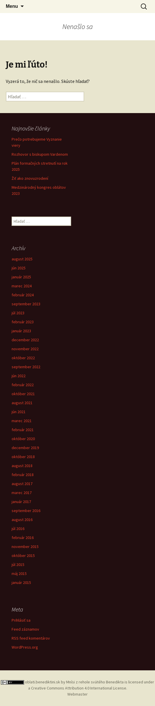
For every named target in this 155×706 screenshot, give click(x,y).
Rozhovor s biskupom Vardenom (40, 154)
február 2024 (23, 294)
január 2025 (21, 277)
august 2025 (22, 259)
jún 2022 (19, 375)
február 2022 (23, 384)
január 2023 (21, 330)
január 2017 (21, 501)
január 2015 (21, 582)
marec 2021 (22, 420)
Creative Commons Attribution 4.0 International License (78, 688)
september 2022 (26, 366)
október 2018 (23, 456)
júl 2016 (18, 528)
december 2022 (25, 339)
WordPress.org (25, 647)
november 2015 (25, 546)
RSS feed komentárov (31, 638)
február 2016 (23, 537)
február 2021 (23, 429)
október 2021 (23, 393)
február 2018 (23, 474)
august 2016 (22, 519)
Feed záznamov (25, 629)
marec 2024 (22, 285)
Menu (12, 6)
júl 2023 (18, 312)
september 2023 (26, 303)
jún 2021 (19, 411)
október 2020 (23, 438)
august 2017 (22, 483)
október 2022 (23, 357)
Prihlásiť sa (21, 620)
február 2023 (23, 321)
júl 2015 (18, 564)
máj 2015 (19, 573)
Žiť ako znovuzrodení (30, 178)
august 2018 (22, 465)
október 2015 (23, 555)
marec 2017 (22, 492)
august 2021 (22, 402)
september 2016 (26, 510)
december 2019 (25, 447)
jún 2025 (19, 268)
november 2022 (25, 348)
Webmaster (77, 694)
